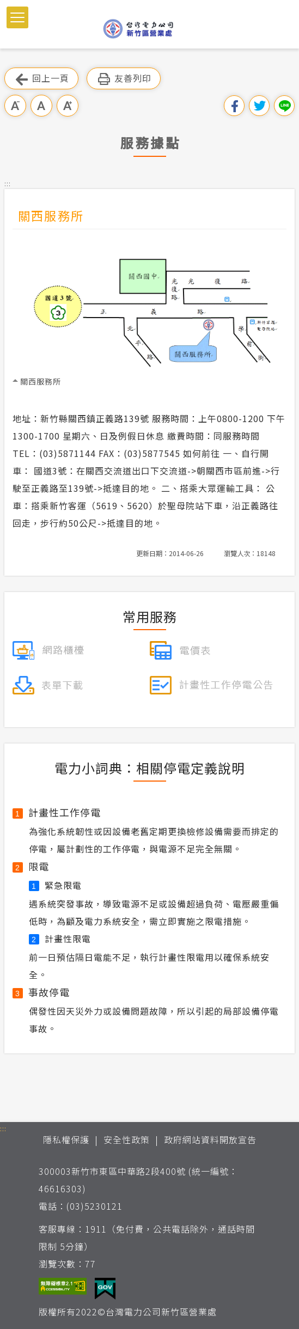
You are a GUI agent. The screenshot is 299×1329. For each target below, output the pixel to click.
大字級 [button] (67, 106)
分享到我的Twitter (259, 105)
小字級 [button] (15, 106)
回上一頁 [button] (41, 78)
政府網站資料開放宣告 (210, 1139)
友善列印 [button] (123, 78)
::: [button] (7, 183)
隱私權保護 (66, 1139)
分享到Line (284, 105)
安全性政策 (126, 1139)
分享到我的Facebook (234, 105)
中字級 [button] (41, 106)
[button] (17, 17)
